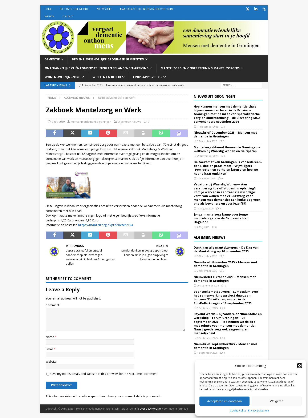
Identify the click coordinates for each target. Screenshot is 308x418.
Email (50, 349)
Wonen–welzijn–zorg (62, 77)
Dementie (52, 59)
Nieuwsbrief (104, 9)
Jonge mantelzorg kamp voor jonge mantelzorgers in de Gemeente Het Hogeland (221, 218)
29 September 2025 (208, 285)
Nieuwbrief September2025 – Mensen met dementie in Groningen (226, 346)
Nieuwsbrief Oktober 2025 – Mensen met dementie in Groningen (225, 279)
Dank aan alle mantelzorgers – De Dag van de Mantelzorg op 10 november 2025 (226, 249)
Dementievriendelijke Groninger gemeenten (108, 59)
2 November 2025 (207, 270)
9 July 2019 (58, 122)
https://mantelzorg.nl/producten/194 (105, 225)
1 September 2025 (207, 352)
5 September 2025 (207, 308)
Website (51, 361)
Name (50, 337)
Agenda (49, 16)
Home (48, 9)
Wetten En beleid (107, 77)
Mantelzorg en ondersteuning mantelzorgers (200, 68)
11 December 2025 (207, 126)
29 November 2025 (207, 155)
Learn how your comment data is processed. (130, 396)
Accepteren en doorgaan (224, 401)
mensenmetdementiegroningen (91, 122)
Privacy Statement (258, 410)
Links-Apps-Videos (147, 77)
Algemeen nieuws (129, 122)
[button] (299, 365)
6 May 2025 (203, 227)
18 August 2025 (205, 208)
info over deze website (148, 408)
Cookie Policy (238, 410)
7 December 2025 (207, 141)
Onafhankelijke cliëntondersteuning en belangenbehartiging (97, 68)
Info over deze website (74, 9)
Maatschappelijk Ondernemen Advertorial (147, 9)
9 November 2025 (207, 256)
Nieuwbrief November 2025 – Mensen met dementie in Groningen (225, 264)
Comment (52, 305)
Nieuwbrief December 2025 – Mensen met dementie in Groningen (225, 134)
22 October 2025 (206, 178)
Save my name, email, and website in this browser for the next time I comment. (104, 374)
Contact (67, 16)
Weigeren (276, 401)
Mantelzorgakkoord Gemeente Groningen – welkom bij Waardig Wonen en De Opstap (227, 149)
